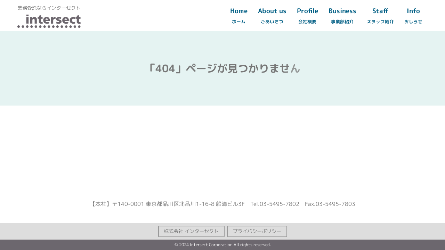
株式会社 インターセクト (191, 230)
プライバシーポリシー (257, 230)
